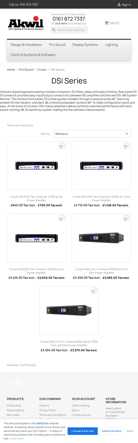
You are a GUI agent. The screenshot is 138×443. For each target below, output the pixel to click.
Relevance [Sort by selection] (92, 134)
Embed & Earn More (111, 431)
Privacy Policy (47, 410)
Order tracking (81, 405)
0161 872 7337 (29, 4)
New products (15, 410)
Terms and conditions (52, 415)
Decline (130, 431)
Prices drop (14, 405)
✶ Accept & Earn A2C (82, 431)
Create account (81, 415)
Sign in (76, 410)
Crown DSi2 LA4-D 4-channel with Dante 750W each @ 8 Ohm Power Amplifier (69, 343)
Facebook (11, 383)
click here (61, 23)
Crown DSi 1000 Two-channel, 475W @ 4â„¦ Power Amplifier (36, 198)
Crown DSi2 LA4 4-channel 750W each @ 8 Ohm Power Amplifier (101, 270)
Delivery (44, 405)
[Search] (69, 29)
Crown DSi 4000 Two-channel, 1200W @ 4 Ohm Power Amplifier (101, 198)
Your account (83, 399)
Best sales (13, 415)
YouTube (18, 383)
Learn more (16, 438)
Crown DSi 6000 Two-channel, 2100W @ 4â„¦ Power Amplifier (36, 270)
